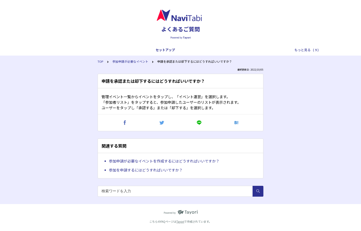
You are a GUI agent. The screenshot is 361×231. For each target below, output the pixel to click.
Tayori (180, 221)
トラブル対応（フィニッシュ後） (260, 49)
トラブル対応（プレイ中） (210, 49)
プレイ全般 (102, 49)
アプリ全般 (80, 49)
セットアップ (55, 49)
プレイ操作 (125, 49)
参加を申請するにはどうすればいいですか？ (146, 170)
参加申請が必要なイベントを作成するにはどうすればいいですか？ (164, 161)
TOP (100, 61)
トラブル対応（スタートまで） (162, 49)
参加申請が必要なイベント (130, 61)
